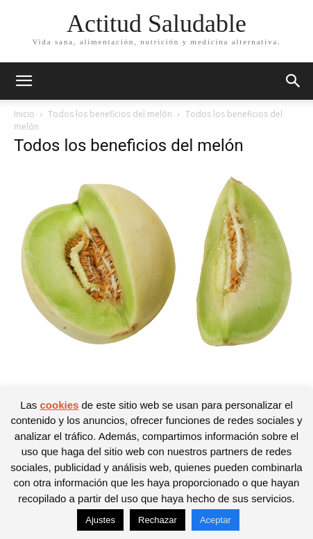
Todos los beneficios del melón (110, 114)
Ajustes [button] (100, 520)
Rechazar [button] (157, 520)
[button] (23, 81)
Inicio (24, 114)
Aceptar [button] (215, 520)
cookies (59, 405)
